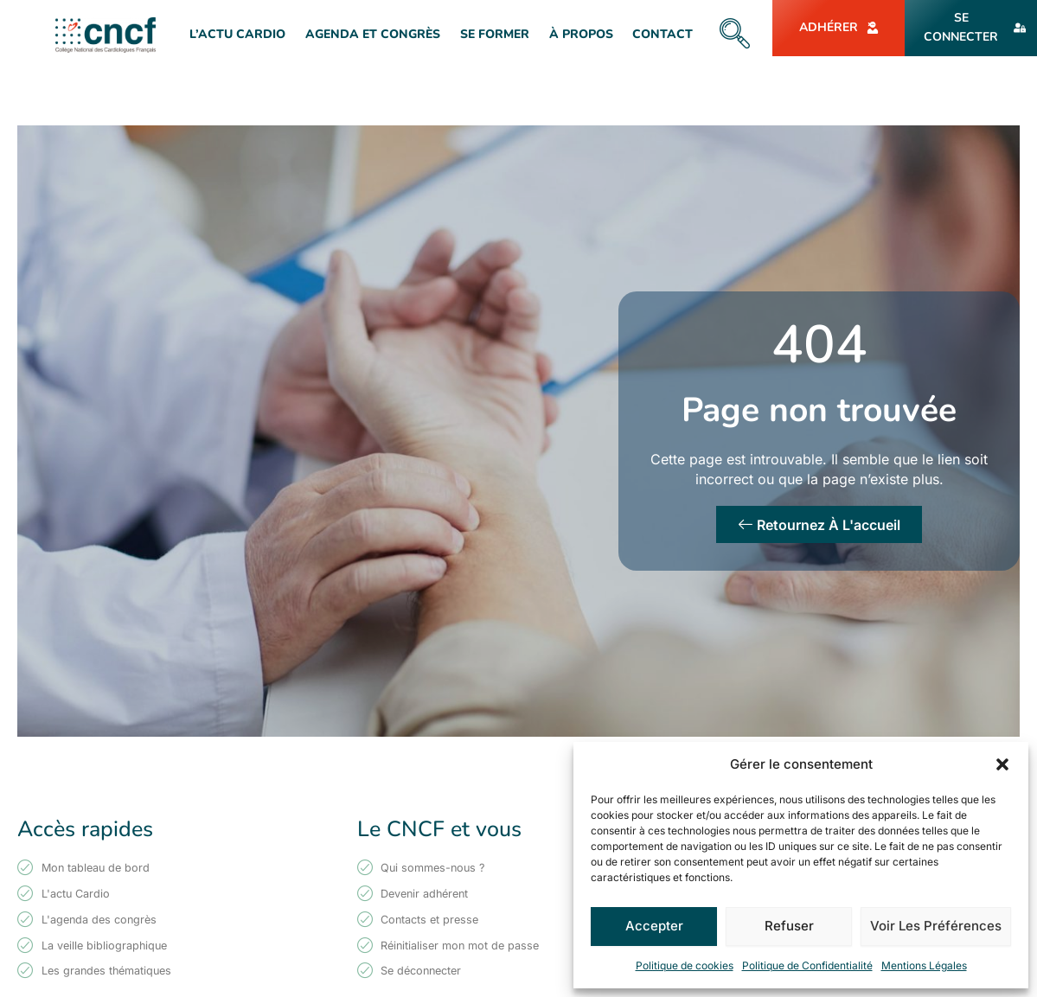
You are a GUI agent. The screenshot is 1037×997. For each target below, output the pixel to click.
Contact (662, 34)
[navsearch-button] (734, 34)
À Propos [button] (581, 34)
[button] (1002, 764)
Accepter (654, 925)
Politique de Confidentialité (807, 965)
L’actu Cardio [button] (237, 34)
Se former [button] (494, 34)
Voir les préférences (936, 925)
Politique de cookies (684, 965)
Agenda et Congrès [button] (372, 34)
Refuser (789, 925)
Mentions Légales (924, 965)
